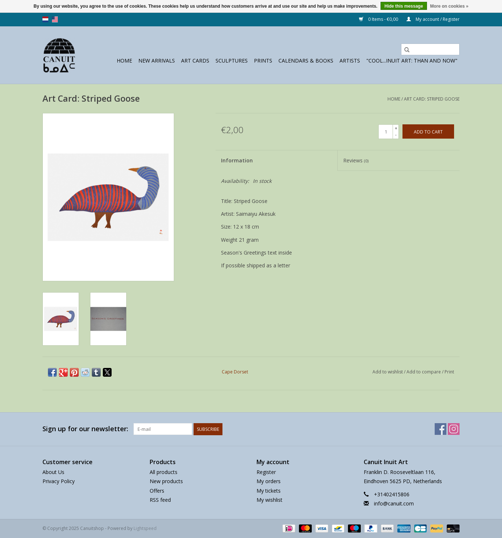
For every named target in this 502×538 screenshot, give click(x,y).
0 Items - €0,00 (379, 19)
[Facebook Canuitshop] (440, 429)
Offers (157, 490)
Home (124, 60)
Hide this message (404, 6)
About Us (53, 472)
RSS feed (160, 499)
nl (45, 19)
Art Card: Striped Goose (432, 99)
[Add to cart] (428, 131)
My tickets (268, 490)
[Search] (430, 49)
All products (163, 472)
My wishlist (269, 499)
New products (166, 481)
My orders (268, 481)
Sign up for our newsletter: (85, 429)
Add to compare (424, 372)
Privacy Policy (58, 481)
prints (263, 60)
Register (266, 472)
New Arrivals (156, 60)
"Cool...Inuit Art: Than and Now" (411, 60)
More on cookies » (449, 6)
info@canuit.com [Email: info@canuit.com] (394, 503)
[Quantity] (385, 131)
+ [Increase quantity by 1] (396, 128)
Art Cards (195, 60)
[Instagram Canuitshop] (454, 429)
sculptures (232, 60)
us (55, 19)
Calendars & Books (305, 60)
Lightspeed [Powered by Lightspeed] (145, 528)
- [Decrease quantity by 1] (396, 135)
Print (449, 372)
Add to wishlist (388, 372)
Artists (350, 60)
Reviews (355, 160)
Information (237, 160)
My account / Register (433, 19)
